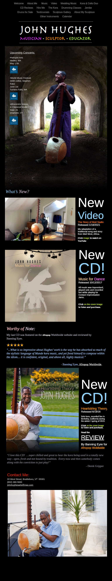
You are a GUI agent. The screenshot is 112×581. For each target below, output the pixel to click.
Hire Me (41, 8)
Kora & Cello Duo (89, 3)
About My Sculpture (84, 12)
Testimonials (43, 12)
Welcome (19, 3)
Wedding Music (69, 3)
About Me (32, 3)
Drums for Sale (25, 12)
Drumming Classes (72, 8)
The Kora (53, 8)
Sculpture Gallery (62, 12)
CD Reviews (27, 8)
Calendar (67, 16)
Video (54, 3)
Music (44, 3)
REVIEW (92, 437)
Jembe (88, 8)
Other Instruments (50, 16)
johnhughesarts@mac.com (20, 485)
